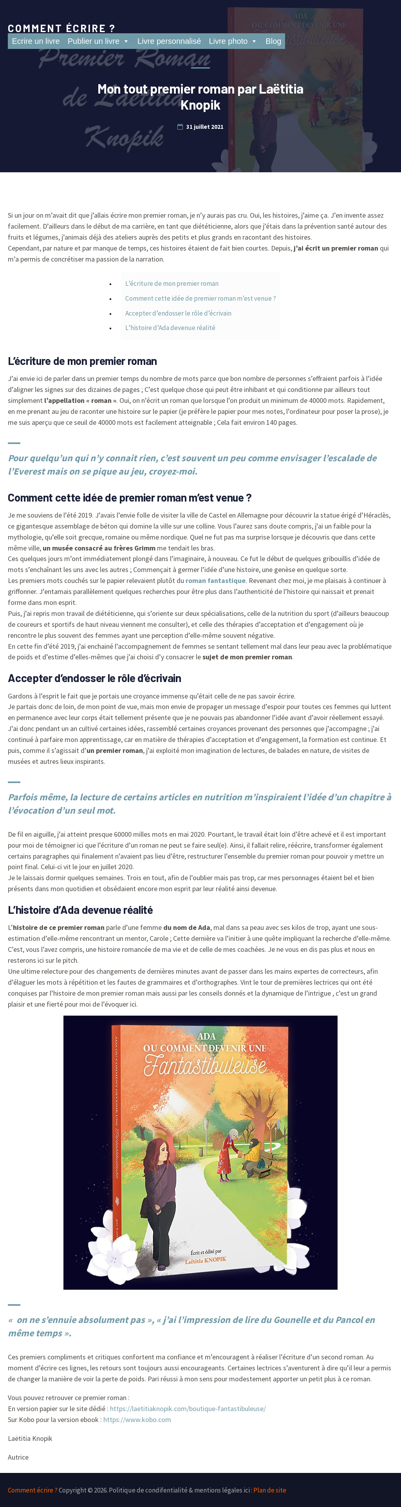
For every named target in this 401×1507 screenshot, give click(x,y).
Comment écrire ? (62, 28)
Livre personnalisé (169, 41)
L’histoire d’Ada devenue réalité (170, 327)
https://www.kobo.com (137, 1419)
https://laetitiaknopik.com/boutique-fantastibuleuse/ (188, 1408)
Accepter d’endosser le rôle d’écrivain (178, 313)
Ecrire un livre (36, 41)
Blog (273, 41)
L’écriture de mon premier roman (172, 283)
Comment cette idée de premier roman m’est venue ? (200, 298)
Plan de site (269, 1490)
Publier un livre (99, 41)
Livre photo (233, 41)
